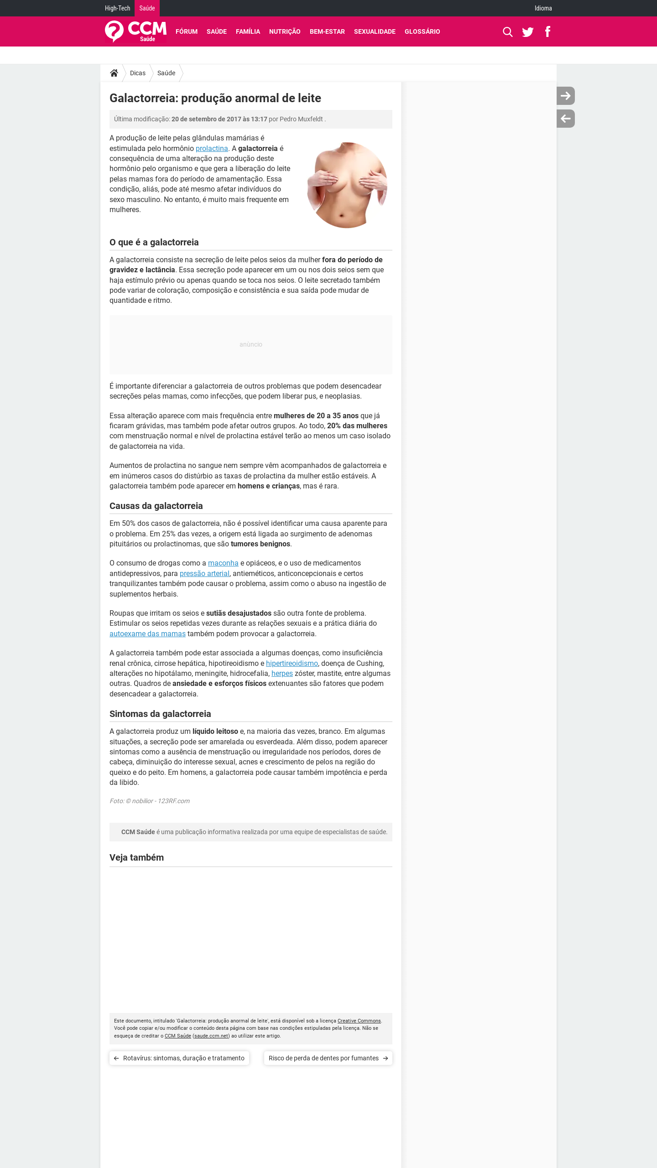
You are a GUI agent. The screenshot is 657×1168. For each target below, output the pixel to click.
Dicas (138, 73)
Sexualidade (375, 31)
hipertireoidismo (292, 663)
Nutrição (285, 31)
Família (248, 31)
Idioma (543, 8)
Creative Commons (359, 1021)
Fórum (187, 31)
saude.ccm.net (211, 1036)
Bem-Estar (327, 31)
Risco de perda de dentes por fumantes (324, 1058)
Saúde (147, 8)
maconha (223, 563)
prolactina (212, 148)
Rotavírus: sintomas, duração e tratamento (184, 1058)
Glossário (422, 31)
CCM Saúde (178, 1036)
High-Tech (117, 8)
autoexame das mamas (148, 633)
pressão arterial (204, 573)
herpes (282, 673)
